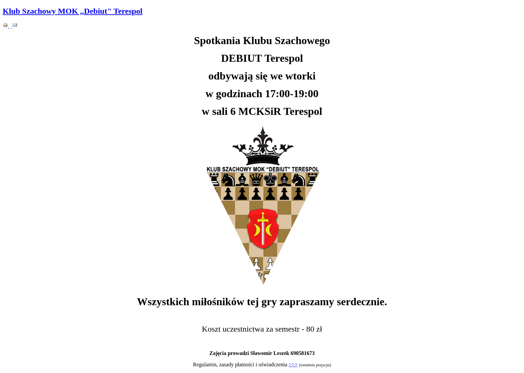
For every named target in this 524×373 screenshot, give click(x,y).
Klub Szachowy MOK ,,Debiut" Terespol (72, 11)
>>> (293, 364)
